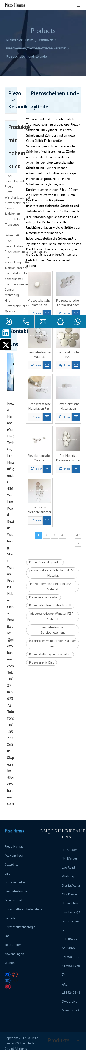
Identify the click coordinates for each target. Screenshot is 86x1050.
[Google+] (15, 974)
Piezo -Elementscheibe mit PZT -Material (52, 586)
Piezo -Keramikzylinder (45, 562)
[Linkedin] (5, 332)
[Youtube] (8, 987)
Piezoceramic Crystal (43, 597)
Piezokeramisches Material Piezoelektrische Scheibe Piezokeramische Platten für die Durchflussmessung (39, 458)
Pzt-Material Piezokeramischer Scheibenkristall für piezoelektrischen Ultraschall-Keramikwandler (68, 458)
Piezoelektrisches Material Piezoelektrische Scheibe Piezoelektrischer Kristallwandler (39, 354)
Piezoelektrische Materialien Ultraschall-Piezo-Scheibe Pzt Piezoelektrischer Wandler (68, 406)
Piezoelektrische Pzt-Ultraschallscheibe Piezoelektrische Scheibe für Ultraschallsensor (68, 354)
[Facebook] (8, 974)
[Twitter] (5, 344)
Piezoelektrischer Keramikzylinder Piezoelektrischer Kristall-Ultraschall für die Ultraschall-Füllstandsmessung (68, 302)
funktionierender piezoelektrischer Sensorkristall (17, 273)
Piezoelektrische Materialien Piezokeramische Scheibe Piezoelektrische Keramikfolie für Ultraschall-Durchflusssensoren (39, 302)
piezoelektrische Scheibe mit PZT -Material (52, 573)
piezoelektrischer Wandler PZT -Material (52, 616)
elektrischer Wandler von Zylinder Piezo (52, 643)
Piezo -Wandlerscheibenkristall (50, 605)
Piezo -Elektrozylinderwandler (50, 654)
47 (78, 535)
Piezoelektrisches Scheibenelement (53, 630)
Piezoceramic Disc (41, 662)
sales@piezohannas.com (10, 646)
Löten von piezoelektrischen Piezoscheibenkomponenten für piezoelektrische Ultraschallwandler (39, 509)
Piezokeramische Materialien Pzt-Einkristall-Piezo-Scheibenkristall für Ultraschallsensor (39, 406)
